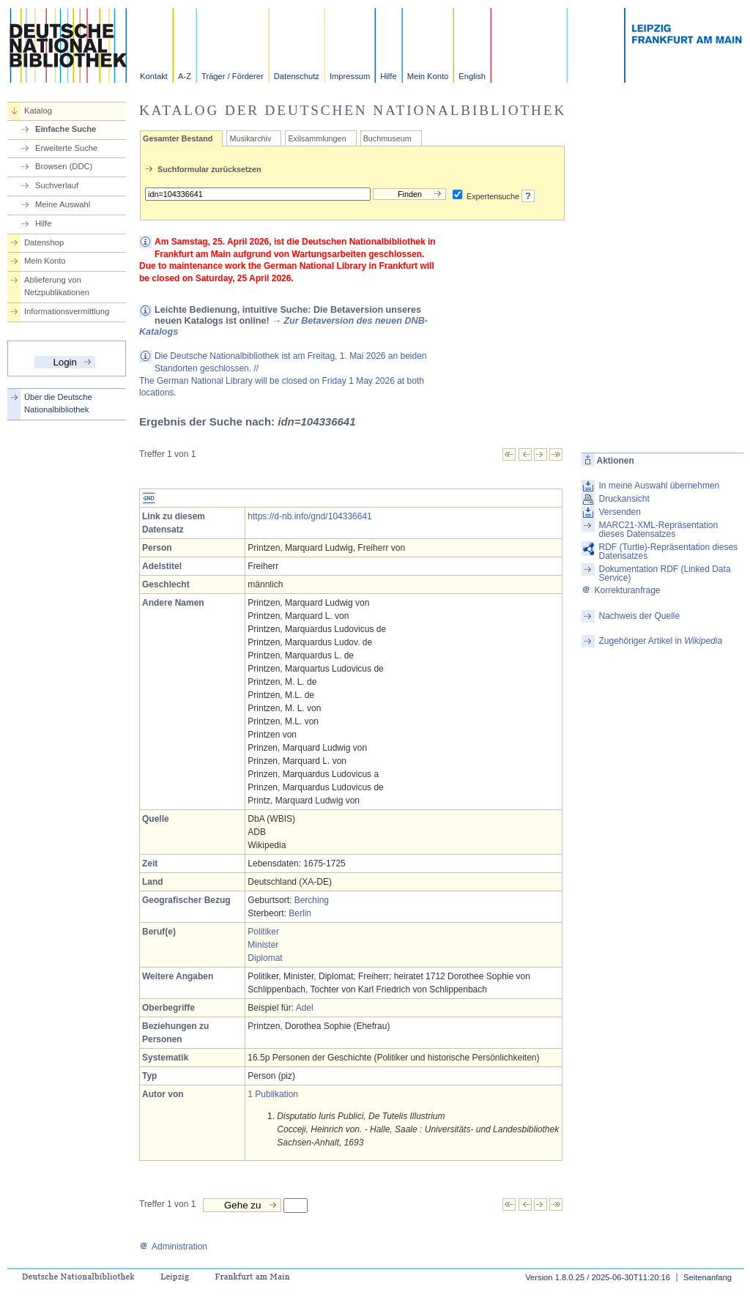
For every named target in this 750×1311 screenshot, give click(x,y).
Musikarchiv (250, 138)
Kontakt (154, 76)
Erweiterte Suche (66, 148)
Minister (263, 945)
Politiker (263, 931)
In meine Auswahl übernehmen (658, 485)
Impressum (350, 76)
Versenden (619, 512)
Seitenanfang (707, 1277)
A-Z (184, 76)
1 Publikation (273, 1094)
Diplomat (265, 958)
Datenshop (44, 242)
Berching (311, 900)
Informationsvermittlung (66, 311)
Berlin (300, 913)
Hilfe (388, 76)
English (472, 76)
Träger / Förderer (232, 76)
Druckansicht (623, 499)
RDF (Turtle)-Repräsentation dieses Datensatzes (668, 551)
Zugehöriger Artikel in (660, 641)
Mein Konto (428, 76)
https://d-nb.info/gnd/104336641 (309, 516)
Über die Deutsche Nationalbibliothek (58, 403)
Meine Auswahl (62, 204)
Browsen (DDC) (63, 166)
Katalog (38, 110)
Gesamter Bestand (177, 138)
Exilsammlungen (317, 138)
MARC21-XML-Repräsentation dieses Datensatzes (658, 529)
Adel (304, 1008)
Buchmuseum (387, 138)
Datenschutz (296, 76)
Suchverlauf (56, 185)
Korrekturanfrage (621, 590)
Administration (173, 1246)
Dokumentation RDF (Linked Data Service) (664, 573)
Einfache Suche (65, 129)
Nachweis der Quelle (639, 616)
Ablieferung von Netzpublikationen (56, 286)
